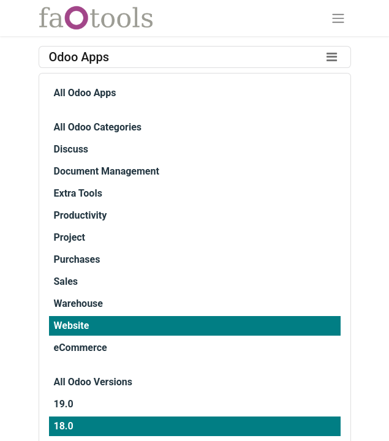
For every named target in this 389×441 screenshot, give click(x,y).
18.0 (64, 426)
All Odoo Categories (98, 127)
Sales (66, 281)
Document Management (106, 171)
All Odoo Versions (93, 382)
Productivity (80, 215)
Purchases (77, 259)
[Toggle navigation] (338, 18)
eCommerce (80, 347)
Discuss (71, 149)
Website (71, 325)
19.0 (64, 404)
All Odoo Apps (85, 93)
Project (70, 237)
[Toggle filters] (332, 57)
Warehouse (78, 303)
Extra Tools (78, 193)
